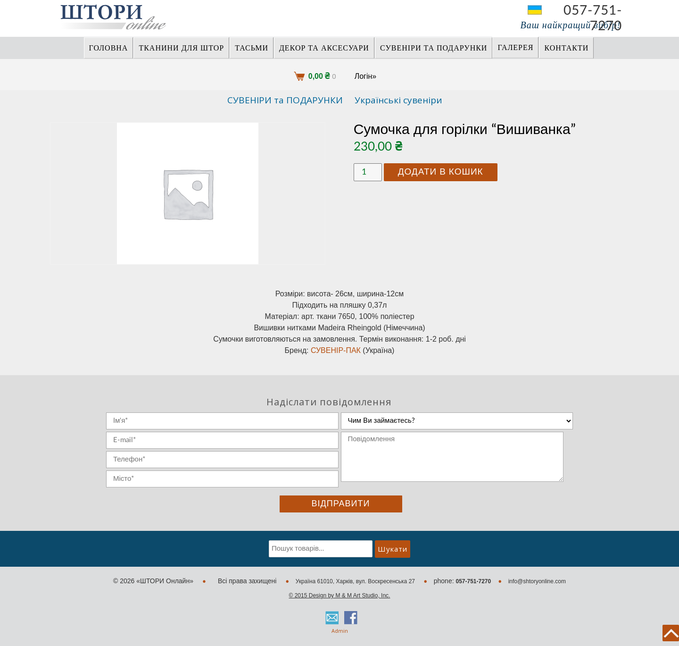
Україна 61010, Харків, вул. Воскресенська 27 (356, 581)
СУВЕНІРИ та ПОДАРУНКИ (434, 48)
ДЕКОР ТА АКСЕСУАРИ (324, 48)
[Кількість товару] (368, 172)
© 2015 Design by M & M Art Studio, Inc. (339, 595)
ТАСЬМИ (251, 48)
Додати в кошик (440, 172)
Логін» (366, 76)
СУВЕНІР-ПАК (336, 350)
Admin (339, 630)
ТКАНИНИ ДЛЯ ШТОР (181, 48)
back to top (670, 633)
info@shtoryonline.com (537, 581)
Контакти (566, 48)
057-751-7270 (592, 10)
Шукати (392, 549)
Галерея (515, 47)
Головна (108, 48)
